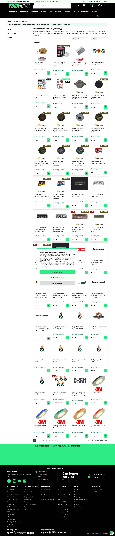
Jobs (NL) (10, 517)
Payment (26, 494)
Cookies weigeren (57, 283)
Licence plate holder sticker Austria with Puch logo (79, 262)
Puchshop (60, 489)
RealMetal (67, 24)
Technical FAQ (62, 502)
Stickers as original (29, 24)
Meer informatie (44, 266)
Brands (76, 492)
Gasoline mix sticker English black (97, 195)
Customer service (70, 475)
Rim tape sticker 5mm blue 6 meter (40, 426)
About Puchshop (12, 492)
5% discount (10, 524)
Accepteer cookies (57, 272)
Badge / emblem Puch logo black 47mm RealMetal (97, 97)
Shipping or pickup (29, 497)
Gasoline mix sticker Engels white (78, 195)
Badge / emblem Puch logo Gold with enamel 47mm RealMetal (41, 163)
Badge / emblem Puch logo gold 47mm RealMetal (97, 130)
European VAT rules (13, 509)
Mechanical (34, 11)
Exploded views (62, 497)
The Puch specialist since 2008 (19, 1)
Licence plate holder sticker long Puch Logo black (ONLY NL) (60, 295)
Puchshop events (79, 497)
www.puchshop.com (63, 514)
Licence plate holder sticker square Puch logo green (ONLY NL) (41, 328)
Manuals (60, 499)
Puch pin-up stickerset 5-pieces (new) (60, 393)
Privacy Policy (11, 497)
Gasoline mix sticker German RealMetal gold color (98, 229)
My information (45, 489)
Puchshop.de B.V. (43, 472)
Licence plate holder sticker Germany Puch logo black (97, 262)
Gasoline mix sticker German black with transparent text (59, 229)
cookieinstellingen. (68, 264)
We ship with (12, 530)
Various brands (56, 24)
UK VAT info (10, 504)
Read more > (37, 35)
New (74, 12)
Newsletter (96, 486)
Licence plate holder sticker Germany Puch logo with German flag (40, 295)
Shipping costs (28, 499)
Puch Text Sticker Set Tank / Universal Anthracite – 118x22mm (79, 393)
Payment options (47, 530)
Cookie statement (12, 499)
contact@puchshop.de (96, 474)
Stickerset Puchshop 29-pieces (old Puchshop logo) (60, 97)
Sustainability (11, 519)
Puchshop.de (104, 533)
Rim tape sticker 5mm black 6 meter (97, 393)
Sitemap (9, 527)
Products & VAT (28, 492)
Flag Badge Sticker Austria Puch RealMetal (98, 162)
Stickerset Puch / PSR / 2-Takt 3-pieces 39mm (98, 63)
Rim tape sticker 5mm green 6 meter (59, 426)
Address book (45, 492)
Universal (44, 11)
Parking (76, 504)
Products (60, 492)
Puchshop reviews (12, 507)
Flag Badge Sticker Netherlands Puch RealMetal (58, 196)
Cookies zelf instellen (57, 277)
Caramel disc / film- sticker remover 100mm (41, 63)
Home (9, 21)
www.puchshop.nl (63, 512)
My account (45, 486)
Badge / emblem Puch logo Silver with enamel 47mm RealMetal (79, 163)
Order (25, 489)
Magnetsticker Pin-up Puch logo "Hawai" (78, 327)
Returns (26, 507)
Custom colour (83, 11)
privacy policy (46, 260)
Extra (76, 486)
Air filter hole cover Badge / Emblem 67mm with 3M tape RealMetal (79, 97)
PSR (51, 12)
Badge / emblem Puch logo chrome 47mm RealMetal (78, 130)
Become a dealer (12, 502)
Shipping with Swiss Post (14, 522)
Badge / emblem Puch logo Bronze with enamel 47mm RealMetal (60, 130)
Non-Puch (58, 11)
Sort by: (94, 38)
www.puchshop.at (63, 509)
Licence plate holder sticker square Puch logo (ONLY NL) (98, 295)
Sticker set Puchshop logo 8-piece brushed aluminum (60, 64)
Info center (101, 16)
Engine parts (13, 11)
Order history (44, 494)
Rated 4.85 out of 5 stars (52, 1)
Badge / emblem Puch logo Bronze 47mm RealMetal (40, 130)
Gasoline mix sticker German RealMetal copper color (78, 229)
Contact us (93, 477)
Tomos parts (78, 507)
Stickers (24, 21)
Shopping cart (100, 5)
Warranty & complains (30, 504)
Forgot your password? (47, 499)
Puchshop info (12, 486)
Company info (11, 489)
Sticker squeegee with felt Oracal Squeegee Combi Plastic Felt (79, 64)
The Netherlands (43, 479)
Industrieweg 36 (42, 474)
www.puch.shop (62, 517)
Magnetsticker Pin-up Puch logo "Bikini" (59, 327)
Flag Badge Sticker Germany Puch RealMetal (41, 195)
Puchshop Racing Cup (64, 494)
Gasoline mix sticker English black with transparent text (40, 229)
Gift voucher (77, 489)
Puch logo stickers (43, 24)
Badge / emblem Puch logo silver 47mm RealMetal (59, 163)
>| (55, 440)
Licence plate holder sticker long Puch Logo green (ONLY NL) (79, 295)
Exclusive (67, 11)
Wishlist (43, 497)
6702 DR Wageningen (44, 477)
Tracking (26, 502)
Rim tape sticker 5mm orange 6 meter (78, 426)
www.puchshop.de (63, 507)
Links (75, 494)
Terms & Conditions (13, 494)
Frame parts (24, 11)
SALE (94, 11)
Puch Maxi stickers (14, 24)
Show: (74, 38)
